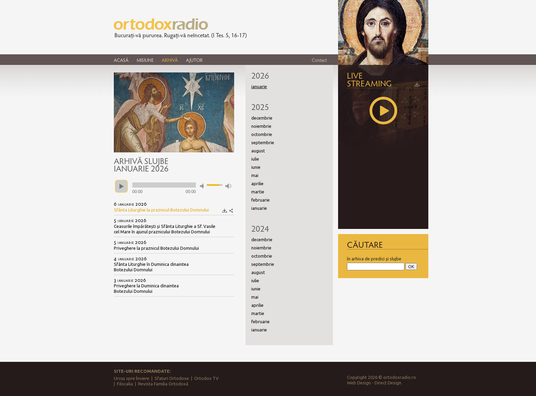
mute (203, 186)
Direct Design (388, 382)
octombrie (261, 134)
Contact (319, 60)
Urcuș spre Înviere (131, 378)
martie (257, 191)
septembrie (262, 142)
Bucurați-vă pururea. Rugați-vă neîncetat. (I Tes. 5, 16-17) (181, 35)
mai (254, 175)
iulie (255, 158)
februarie (260, 199)
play (121, 186)
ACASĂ (121, 60)
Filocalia (125, 383)
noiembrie (261, 126)
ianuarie (259, 208)
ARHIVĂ (170, 60)
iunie (255, 167)
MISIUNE (145, 60)
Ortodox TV (206, 378)
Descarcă (225, 211)
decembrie (261, 117)
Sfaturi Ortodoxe (172, 378)
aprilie (257, 183)
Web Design (359, 382)
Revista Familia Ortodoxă (163, 383)
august (258, 150)
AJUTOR (194, 60)
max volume (228, 186)
